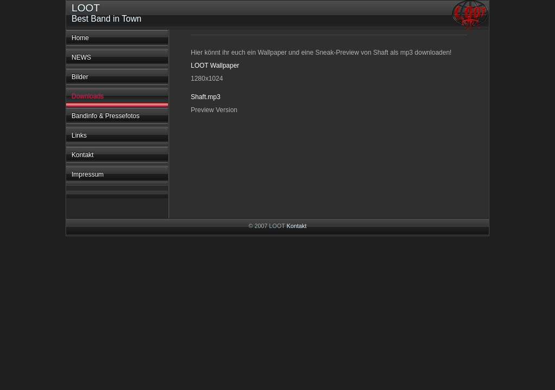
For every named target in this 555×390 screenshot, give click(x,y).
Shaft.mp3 (206, 97)
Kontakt (83, 155)
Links (79, 135)
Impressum (88, 174)
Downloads (88, 96)
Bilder (80, 77)
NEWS (81, 57)
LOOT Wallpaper (215, 65)
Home (80, 38)
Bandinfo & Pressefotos (105, 116)
